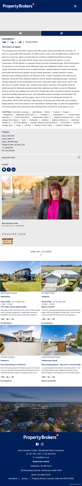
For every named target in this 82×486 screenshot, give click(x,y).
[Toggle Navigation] (75, 6)
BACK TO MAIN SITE (41, 475)
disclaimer (12, 478)
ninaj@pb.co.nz (42, 457)
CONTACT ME (41, 413)
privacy (25, 478)
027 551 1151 (33, 454)
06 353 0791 (49, 454)
